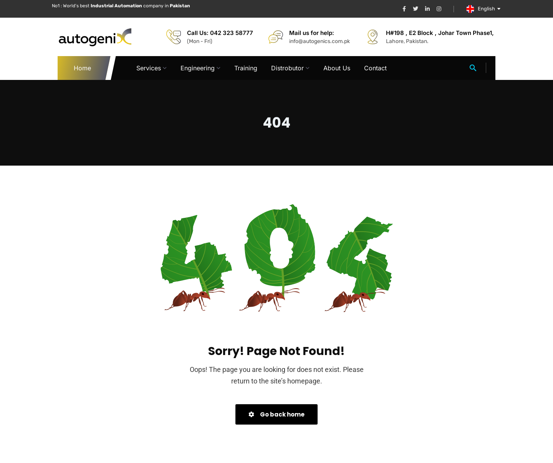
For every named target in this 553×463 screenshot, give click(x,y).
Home (83, 68)
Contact (375, 68)
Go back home (276, 414)
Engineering (197, 68)
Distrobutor (287, 68)
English (489, 9)
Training (245, 68)
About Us (336, 68)
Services (148, 68)
